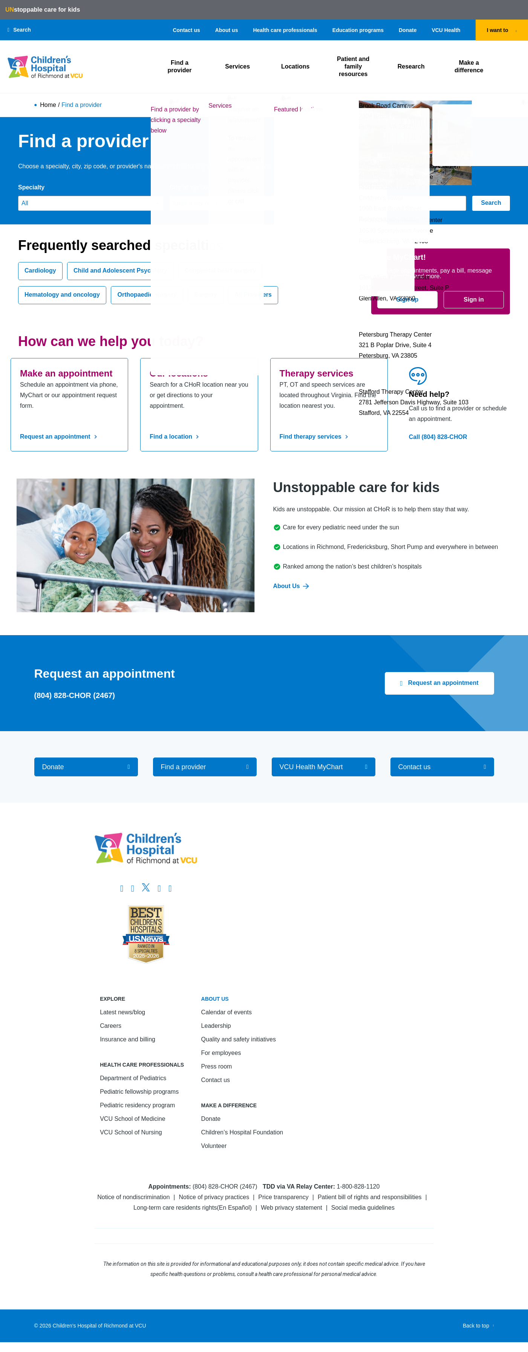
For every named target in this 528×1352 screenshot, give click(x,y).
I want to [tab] (497, 30)
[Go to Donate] (86, 767)
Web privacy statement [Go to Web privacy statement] (291, 1207)
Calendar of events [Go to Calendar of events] (226, 1012)
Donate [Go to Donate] (407, 30)
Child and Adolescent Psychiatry (120, 271)
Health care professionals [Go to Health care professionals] (285, 30)
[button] (19, 30)
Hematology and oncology (62, 295)
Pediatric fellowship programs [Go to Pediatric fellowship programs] (139, 1091)
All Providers (253, 295)
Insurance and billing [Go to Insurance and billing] (127, 1039)
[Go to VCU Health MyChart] (323, 767)
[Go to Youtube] (170, 888)
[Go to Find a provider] (205, 767)
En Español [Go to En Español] (234, 1207)
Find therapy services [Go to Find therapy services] (315, 437)
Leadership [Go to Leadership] (216, 1026)
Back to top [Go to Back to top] (476, 1326)
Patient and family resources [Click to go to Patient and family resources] (353, 66)
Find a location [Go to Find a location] (175, 437)
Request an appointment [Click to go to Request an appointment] (442, 683)
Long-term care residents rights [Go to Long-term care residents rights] (175, 1207)
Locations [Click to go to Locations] (296, 66)
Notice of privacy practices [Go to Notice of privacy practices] (214, 1197)
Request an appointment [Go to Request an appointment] (59, 437)
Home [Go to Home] (48, 105)
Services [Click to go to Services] (237, 66)
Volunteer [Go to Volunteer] (214, 1146)
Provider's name (344, 187)
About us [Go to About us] (226, 30)
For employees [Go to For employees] (221, 1053)
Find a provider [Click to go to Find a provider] (180, 66)
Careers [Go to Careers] (110, 1026)
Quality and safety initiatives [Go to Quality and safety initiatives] (238, 1039)
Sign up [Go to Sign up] (407, 299)
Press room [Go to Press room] (216, 1066)
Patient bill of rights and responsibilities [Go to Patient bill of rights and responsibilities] (370, 1197)
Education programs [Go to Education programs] (358, 30)
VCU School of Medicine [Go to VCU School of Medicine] (132, 1119)
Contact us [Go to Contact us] (186, 30)
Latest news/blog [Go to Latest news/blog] (122, 1012)
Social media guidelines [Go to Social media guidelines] (363, 1207)
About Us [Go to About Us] (291, 586)
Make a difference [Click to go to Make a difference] (469, 66)
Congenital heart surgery (220, 271)
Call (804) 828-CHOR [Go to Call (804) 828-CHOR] (438, 437)
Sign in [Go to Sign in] (474, 299)
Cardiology (40, 271)
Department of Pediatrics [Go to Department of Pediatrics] (133, 1078)
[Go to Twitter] (146, 888)
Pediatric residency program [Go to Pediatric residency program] (137, 1105)
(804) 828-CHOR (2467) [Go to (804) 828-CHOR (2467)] (74, 695)
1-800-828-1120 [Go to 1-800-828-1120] (358, 1186)
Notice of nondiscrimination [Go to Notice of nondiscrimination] (133, 1197)
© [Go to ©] (36, 1326)
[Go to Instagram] (132, 888)
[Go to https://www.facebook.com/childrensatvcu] (122, 888)
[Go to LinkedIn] (159, 888)
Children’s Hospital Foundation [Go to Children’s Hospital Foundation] (242, 1132)
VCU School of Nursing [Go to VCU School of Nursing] (131, 1132)
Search (491, 203)
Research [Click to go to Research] (411, 66)
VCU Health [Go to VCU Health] (446, 30)
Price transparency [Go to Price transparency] (283, 1197)
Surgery (205, 295)
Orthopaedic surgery (146, 295)
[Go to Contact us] (442, 767)
